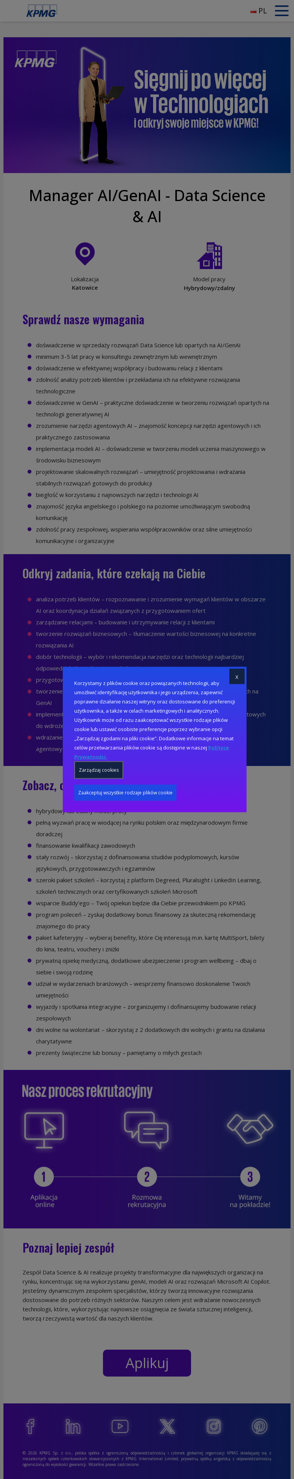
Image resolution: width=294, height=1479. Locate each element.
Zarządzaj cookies (99, 770)
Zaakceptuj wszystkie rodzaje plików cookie (125, 792)
